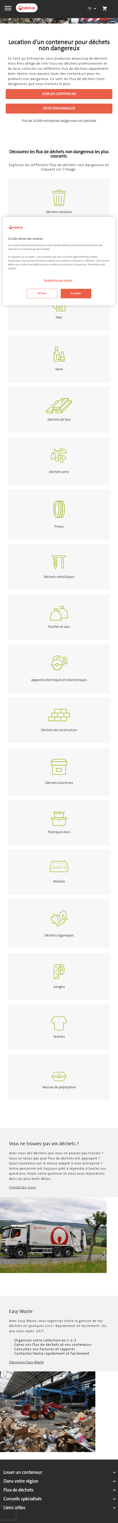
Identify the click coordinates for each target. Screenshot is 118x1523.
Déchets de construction (59, 730)
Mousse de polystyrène (59, 1087)
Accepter (75, 293)
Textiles (59, 1036)
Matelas (59, 881)
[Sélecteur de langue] (93, 8)
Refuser (42, 293)
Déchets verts (59, 472)
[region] (59, 261)
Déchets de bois (59, 419)
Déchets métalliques (59, 577)
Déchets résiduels (59, 212)
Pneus (59, 526)
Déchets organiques (59, 935)
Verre (59, 369)
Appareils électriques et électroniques (59, 680)
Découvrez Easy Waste (26, 1362)
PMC (59, 317)
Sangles (59, 987)
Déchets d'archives (59, 783)
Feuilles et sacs (59, 626)
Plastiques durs (59, 832)
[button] (8, 7)
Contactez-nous (22, 1187)
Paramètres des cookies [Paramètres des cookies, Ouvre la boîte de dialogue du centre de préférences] (58, 280)
